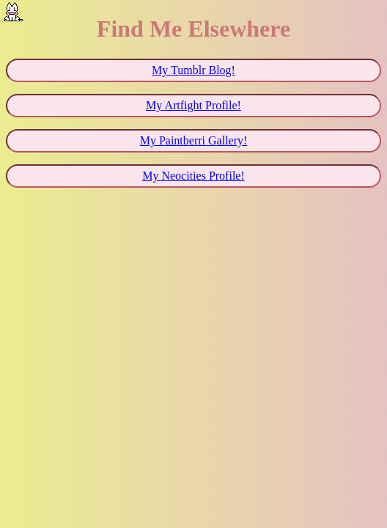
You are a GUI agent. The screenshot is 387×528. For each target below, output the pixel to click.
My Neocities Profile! (193, 175)
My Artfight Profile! (193, 105)
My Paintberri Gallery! (194, 140)
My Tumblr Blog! (193, 70)
